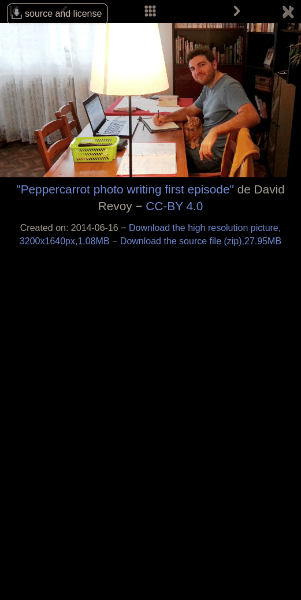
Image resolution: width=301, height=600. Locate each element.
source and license (63, 13)
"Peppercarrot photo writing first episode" (125, 189)
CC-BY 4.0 (174, 206)
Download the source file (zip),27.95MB (200, 241)
